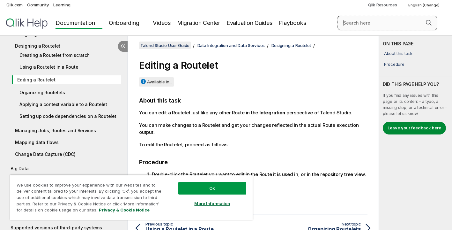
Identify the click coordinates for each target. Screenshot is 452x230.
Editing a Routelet (36, 79)
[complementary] (415, 133)
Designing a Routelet (37, 46)
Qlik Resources (382, 4)
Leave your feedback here (414, 127)
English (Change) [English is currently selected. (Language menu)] (424, 5)
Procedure (394, 64)
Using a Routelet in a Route (48, 67)
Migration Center (198, 22)
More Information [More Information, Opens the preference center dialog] (212, 203)
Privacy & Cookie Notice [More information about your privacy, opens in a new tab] (124, 209)
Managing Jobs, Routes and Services (55, 130)
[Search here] (387, 23)
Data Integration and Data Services (231, 45)
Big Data (20, 168)
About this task (398, 53)
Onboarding (124, 22)
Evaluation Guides (249, 22)
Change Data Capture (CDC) (45, 154)
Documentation (75, 22)
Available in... (159, 81)
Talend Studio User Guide (164, 45)
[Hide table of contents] (123, 46)
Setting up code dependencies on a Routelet (67, 116)
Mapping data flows (37, 142)
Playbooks (292, 22)
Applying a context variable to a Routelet (63, 104)
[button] (428, 22)
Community (38, 4)
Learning (61, 4)
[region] (131, 197)
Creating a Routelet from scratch (54, 55)
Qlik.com (14, 4)
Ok (212, 188)
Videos (162, 22)
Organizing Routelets (42, 92)
